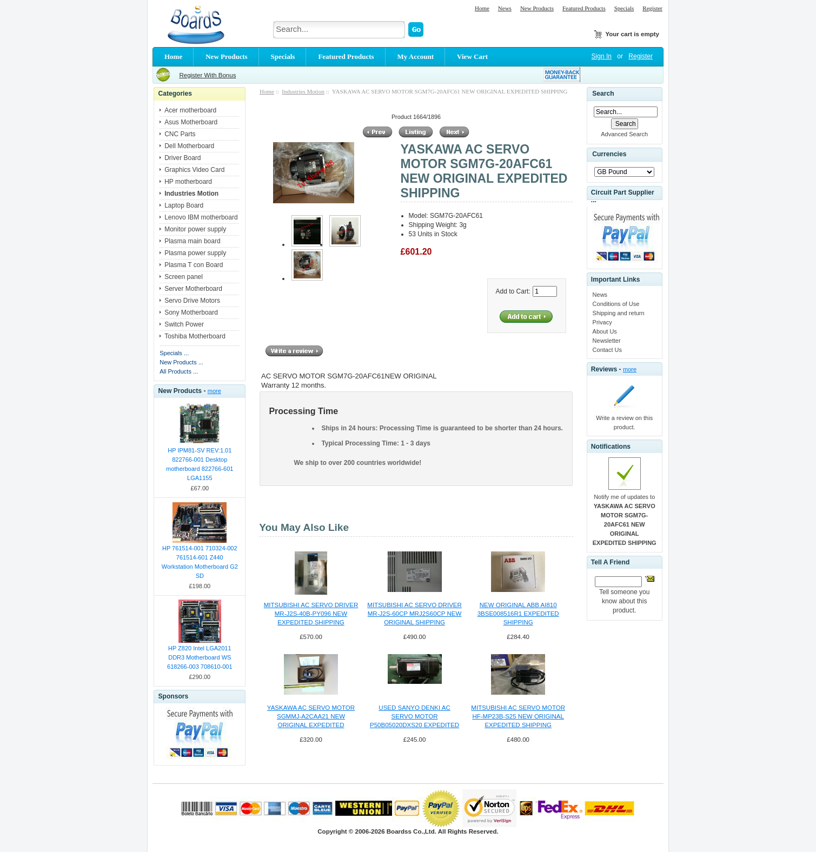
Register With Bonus (207, 75)
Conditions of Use (616, 304)
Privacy (602, 322)
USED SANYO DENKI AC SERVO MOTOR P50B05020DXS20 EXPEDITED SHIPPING (414, 716)
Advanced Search (624, 134)
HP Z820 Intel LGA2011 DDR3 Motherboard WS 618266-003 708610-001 (200, 657)
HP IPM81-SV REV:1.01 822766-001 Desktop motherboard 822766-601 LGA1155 (199, 464)
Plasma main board (192, 241)
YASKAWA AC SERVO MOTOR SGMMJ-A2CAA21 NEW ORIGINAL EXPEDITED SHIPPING (311, 716)
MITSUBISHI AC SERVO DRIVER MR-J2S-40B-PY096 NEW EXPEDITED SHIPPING (311, 613)
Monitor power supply (195, 229)
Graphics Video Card (194, 170)
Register (652, 8)
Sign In (602, 56)
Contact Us (607, 350)
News (505, 8)
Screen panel (183, 277)
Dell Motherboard (189, 146)
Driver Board (182, 158)
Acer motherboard (190, 110)
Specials (624, 8)
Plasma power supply (195, 253)
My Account (415, 56)
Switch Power (184, 324)
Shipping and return (619, 313)
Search (603, 93)
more (214, 391)
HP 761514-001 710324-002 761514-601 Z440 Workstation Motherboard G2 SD (200, 562)
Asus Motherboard (190, 122)
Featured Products (584, 8)
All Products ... (179, 371)
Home (482, 8)
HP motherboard (188, 181)
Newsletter (607, 340)
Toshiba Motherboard (194, 336)
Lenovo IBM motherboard (200, 217)
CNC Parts (179, 134)
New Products (537, 8)
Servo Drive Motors (192, 300)
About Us (605, 331)
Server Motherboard (193, 288)
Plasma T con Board (193, 265)
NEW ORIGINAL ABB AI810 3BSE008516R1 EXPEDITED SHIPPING (518, 613)
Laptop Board (183, 205)
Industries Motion (303, 91)
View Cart (472, 56)
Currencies (609, 154)
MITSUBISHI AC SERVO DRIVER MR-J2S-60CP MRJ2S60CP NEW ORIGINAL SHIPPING (414, 613)
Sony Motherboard (191, 312)
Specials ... (174, 353)
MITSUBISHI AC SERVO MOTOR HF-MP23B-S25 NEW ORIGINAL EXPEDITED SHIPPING (518, 716)
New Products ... (181, 362)
